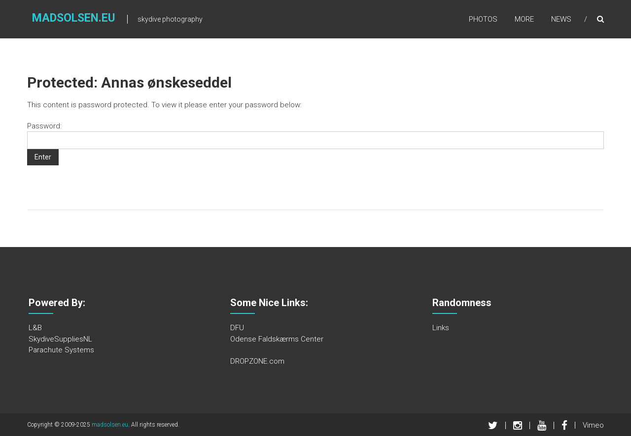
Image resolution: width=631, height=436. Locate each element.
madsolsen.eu (73, 18)
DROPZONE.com (257, 361)
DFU (237, 327)
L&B (35, 327)
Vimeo (593, 425)
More (524, 19)
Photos (483, 19)
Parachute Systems (61, 349)
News (561, 19)
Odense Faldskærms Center (276, 339)
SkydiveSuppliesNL (60, 339)
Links (440, 327)
